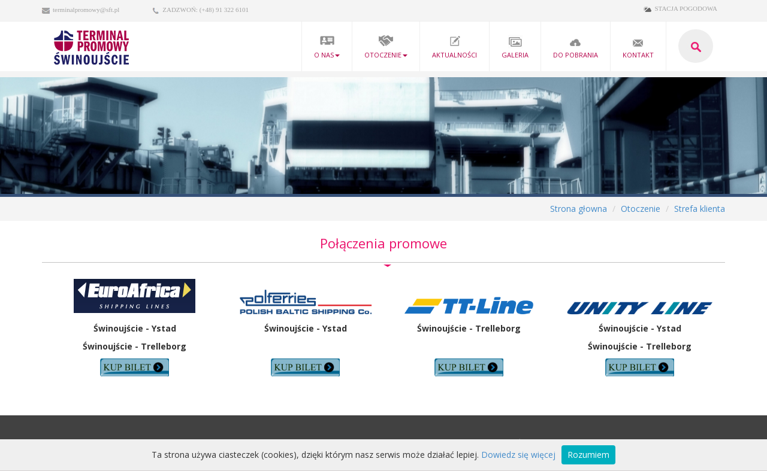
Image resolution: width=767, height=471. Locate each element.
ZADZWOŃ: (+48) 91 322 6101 (205, 9)
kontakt (638, 47)
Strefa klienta (699, 208)
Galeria (515, 47)
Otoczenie (385, 47)
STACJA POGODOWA (685, 8)
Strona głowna (578, 208)
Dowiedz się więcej (518, 454)
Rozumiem (588, 454)
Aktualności (454, 47)
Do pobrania (575, 47)
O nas (327, 47)
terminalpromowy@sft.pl (86, 9)
